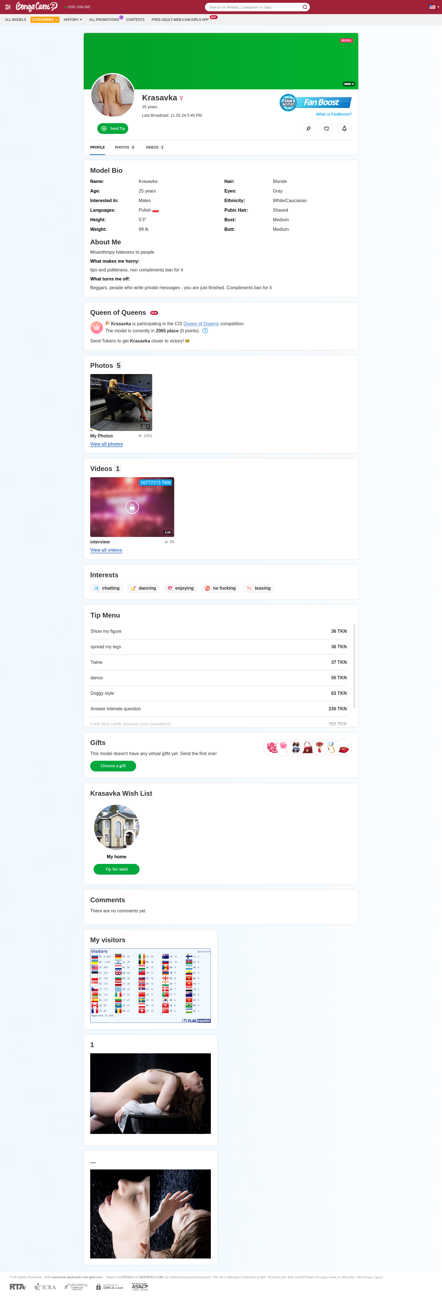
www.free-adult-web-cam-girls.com (77, 1277)
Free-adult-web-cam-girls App (181, 19)
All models (15, 20)
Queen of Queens (201, 323)
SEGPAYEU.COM (151, 1277)
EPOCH (127, 1277)
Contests (135, 20)
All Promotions (105, 19)
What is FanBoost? (334, 114)
